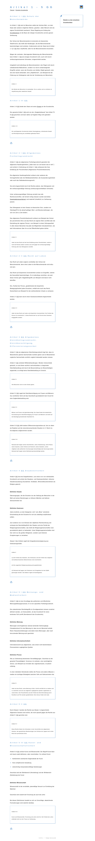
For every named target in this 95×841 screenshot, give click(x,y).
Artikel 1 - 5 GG (32, 7)
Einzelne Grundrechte (22, 10)
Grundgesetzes (14, 33)
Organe (39, 106)
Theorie (12, 10)
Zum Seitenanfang (11, 142)
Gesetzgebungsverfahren (18, 199)
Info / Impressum (47, 838)
